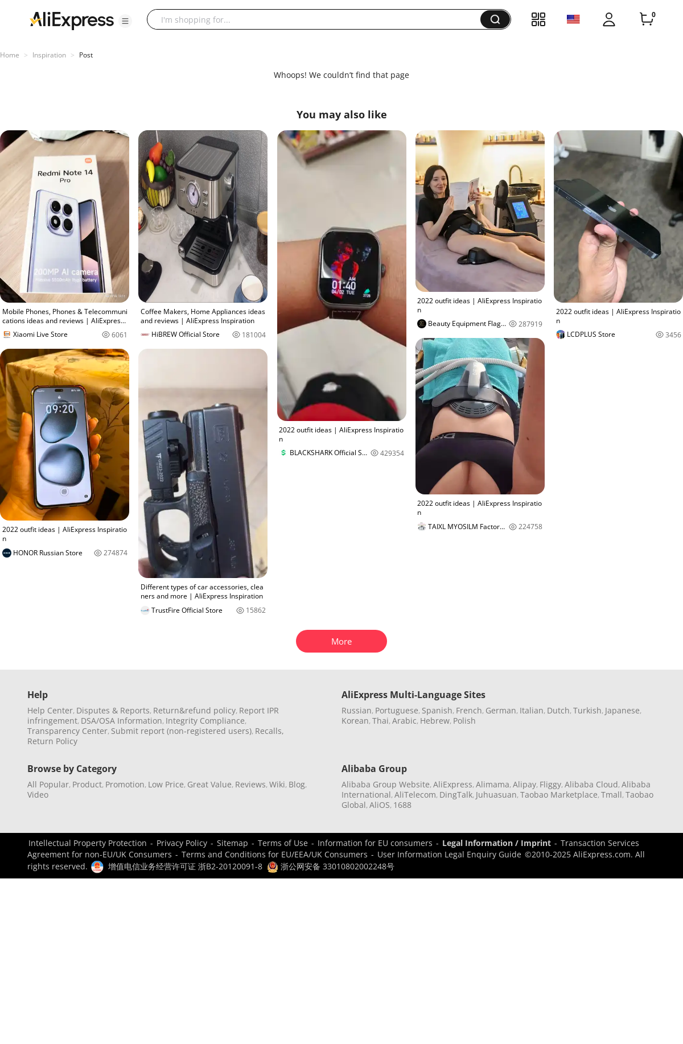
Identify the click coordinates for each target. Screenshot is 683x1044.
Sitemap (232, 842)
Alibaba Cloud (591, 784)
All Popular (48, 784)
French (469, 710)
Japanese (622, 710)
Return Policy (52, 741)
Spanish (437, 710)
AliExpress (452, 784)
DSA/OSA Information (121, 720)
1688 (402, 804)
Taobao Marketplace (559, 794)
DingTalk (455, 794)
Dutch (558, 710)
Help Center (50, 710)
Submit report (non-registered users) (181, 730)
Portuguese (396, 710)
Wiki (277, 784)
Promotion (125, 784)
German (500, 710)
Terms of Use (283, 842)
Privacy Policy (182, 842)
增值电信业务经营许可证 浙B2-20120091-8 (185, 866)
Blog (297, 784)
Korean (355, 720)
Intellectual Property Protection (87, 842)
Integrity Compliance (205, 720)
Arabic (404, 720)
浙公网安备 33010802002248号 (330, 866)
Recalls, (269, 730)
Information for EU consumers (375, 842)
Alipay (524, 784)
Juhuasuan (496, 794)
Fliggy (550, 784)
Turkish (587, 710)
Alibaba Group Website (386, 784)
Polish (464, 720)
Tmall (611, 794)
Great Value (209, 784)
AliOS (379, 804)
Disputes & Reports (113, 710)
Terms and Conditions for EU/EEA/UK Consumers (275, 854)
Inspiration (49, 55)
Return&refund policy (194, 710)
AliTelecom (415, 794)
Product (87, 784)
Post (86, 55)
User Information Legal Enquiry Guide (449, 854)
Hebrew (435, 720)
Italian (532, 710)
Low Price (166, 784)
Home (9, 55)
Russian (357, 710)
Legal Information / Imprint (496, 842)
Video (37, 794)
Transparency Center (67, 730)
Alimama (492, 784)
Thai (380, 720)
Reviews (250, 784)
